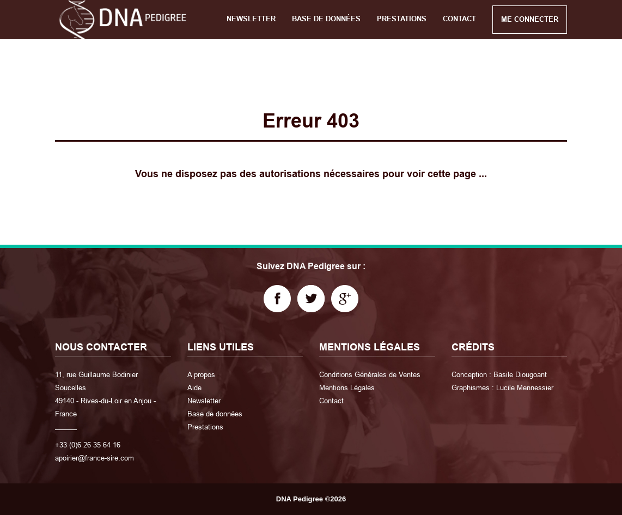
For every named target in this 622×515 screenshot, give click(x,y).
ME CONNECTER (529, 19)
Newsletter (204, 400)
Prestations (205, 426)
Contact (331, 400)
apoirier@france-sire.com (94, 457)
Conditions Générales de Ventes (369, 374)
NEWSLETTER (251, 19)
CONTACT (459, 19)
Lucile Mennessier (524, 387)
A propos (201, 374)
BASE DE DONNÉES (326, 19)
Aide (194, 387)
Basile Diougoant (520, 374)
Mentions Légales (347, 387)
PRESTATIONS (401, 19)
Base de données (214, 413)
